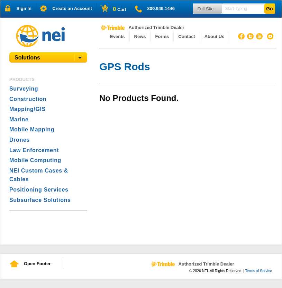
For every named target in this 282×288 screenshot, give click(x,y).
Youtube (269, 37)
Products (22, 79)
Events (117, 36)
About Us (214, 36)
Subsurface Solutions (40, 200)
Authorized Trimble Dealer (156, 27)
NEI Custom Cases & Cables (38, 175)
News (140, 36)
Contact (186, 36)
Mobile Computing (35, 160)
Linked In (260, 37)
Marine (19, 119)
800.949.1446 (161, 8)
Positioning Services (39, 190)
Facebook (242, 37)
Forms (162, 36)
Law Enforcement (34, 150)
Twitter (251, 37)
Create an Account (72, 8)
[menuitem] (118, 36)
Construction (27, 99)
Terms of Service (258, 271)
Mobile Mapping (31, 129)
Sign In (24, 8)
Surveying (23, 89)
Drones (19, 140)
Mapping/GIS (27, 109)
